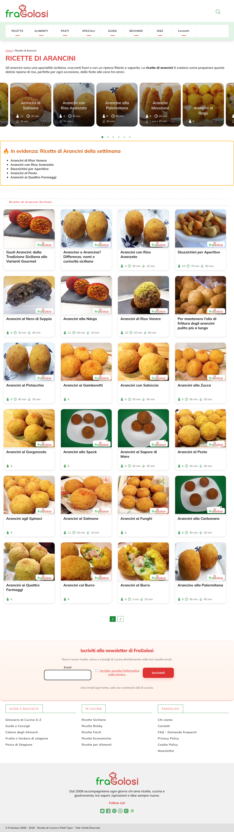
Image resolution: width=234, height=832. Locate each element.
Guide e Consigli (17, 726)
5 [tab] (124, 137)
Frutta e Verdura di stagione (26, 738)
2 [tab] (108, 137)
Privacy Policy (168, 738)
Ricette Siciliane (94, 720)
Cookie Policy (168, 744)
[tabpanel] (117, 105)
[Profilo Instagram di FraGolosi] (120, 811)
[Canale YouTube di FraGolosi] (126, 811)
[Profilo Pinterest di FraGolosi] (114, 811)
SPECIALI (88, 30)
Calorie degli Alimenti (21, 732)
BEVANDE (136, 30)
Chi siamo (165, 720)
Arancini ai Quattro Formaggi (33, 177)
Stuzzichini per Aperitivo (29, 169)
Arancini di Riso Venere (28, 160)
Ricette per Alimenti (97, 744)
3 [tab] (113, 137)
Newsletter (166, 751)
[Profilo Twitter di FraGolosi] (102, 811)
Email (67, 667)
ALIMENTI (41, 30)
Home (9, 50)
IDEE (160, 30)
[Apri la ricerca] (218, 12)
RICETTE (17, 30)
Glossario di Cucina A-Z (23, 720)
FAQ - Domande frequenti (177, 732)
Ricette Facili (91, 732)
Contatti (183, 30)
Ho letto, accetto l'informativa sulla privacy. (119, 672)
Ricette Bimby (92, 726)
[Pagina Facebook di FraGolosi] (108, 811)
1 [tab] (102, 137)
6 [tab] (130, 137)
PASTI (65, 30)
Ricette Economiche (96, 738)
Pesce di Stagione (19, 744)
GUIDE (112, 30)
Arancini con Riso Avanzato (32, 164)
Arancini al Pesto (23, 173)
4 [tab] (119, 137)
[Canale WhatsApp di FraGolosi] (132, 811)
